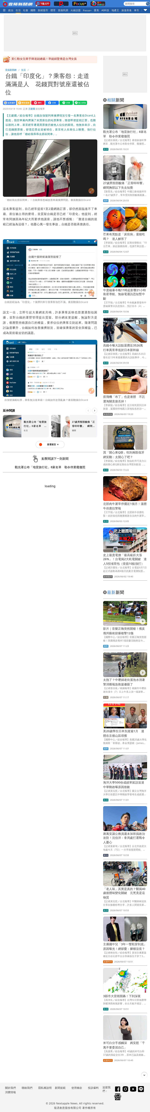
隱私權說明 (44, 1088)
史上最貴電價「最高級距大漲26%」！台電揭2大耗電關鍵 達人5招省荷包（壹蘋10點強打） (125, 559)
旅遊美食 (126, 10)
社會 (25, 10)
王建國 (31, 108)
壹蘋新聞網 (11, 69)
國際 (33, 10)
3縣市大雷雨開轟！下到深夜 (122, 996)
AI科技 (105, 10)
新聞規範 (60, 1088)
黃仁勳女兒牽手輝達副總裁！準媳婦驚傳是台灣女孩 (44, 59)
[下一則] (94, 410)
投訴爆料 (93, 1088)
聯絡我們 (27, 1088)
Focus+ (87, 10)
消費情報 (10, 1092)
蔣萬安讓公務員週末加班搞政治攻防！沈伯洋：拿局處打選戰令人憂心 (124, 838)
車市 (136, 10)
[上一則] (88, 410)
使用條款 (76, 1088)
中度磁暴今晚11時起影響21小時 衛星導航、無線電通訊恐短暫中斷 (126, 294)
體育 (53, 10)
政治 (10, 10)
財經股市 (43, 10)
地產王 (115, 10)
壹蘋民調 (63, 10)
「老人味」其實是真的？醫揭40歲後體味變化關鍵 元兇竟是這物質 (124, 893)
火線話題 (75, 10)
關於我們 (10, 1088)
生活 (18, 10)
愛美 (96, 10)
